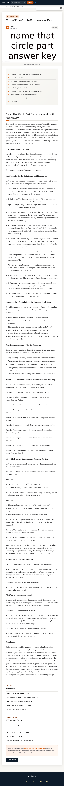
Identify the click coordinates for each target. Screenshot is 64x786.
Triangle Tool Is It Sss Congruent (16, 709)
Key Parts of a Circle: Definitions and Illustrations (24, 81)
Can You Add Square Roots (14, 736)
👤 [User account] (35, 2)
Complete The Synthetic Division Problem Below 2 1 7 (22, 697)
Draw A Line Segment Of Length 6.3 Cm (18, 733)
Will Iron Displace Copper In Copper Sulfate (19, 701)
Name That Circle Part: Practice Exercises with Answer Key (26, 91)
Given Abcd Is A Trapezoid (14, 725)
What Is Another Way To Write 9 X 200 (18, 693)
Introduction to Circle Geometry (19, 77)
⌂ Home (30, 2)
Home (17, 782)
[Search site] (18, 2)
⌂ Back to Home (12, 759)
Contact (28, 782)
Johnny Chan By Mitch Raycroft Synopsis (19, 705)
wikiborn (5, 2)
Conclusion (14, 101)
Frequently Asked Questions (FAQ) (20, 98)
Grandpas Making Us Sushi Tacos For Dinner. (20, 740)
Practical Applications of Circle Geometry (22, 88)
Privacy (42, 782)
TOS (47, 782)
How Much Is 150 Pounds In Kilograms (17, 729)
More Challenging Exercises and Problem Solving (24, 94)
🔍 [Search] (24, 2)
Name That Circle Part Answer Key (34, 748)
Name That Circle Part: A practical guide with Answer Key (26, 74)
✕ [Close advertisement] (61, 8)
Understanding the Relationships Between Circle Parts (25, 84)
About (22, 782)
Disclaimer (35, 782)
